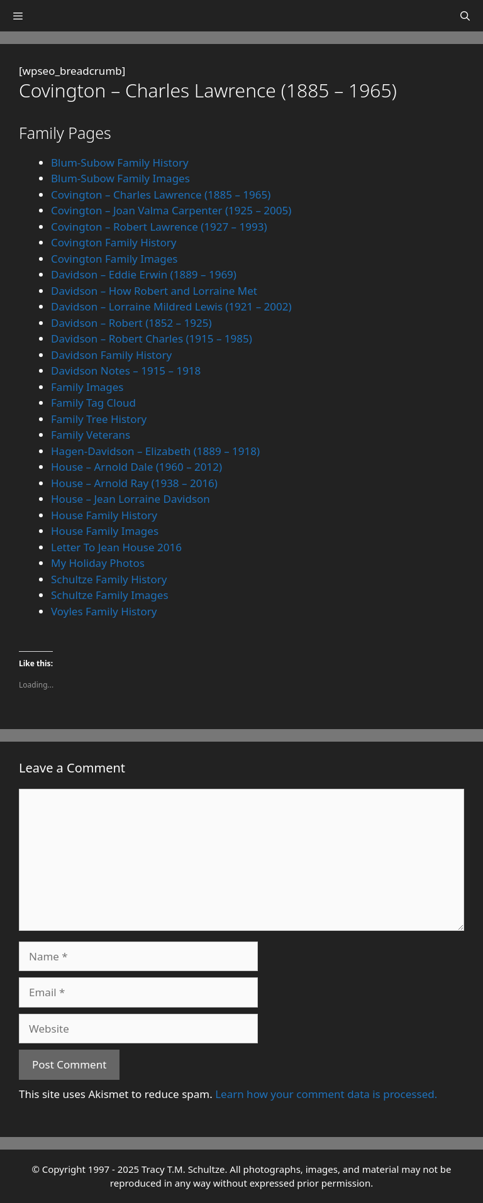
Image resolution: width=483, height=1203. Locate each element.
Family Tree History (99, 419)
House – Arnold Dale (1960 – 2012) (136, 466)
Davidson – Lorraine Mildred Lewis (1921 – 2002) (171, 306)
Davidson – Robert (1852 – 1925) (131, 323)
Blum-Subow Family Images (120, 178)
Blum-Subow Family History (120, 162)
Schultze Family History (109, 579)
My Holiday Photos (98, 563)
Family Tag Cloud (93, 402)
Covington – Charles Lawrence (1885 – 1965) (160, 194)
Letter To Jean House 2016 (116, 547)
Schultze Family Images (110, 595)
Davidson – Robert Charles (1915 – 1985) (151, 338)
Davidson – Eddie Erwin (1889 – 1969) (143, 274)
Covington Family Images (114, 258)
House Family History (104, 515)
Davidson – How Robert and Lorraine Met (154, 290)
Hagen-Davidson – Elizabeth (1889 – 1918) (155, 451)
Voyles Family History (104, 611)
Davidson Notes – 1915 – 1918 (126, 370)
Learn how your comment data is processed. (326, 1094)
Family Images (87, 387)
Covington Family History (113, 242)
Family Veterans (90, 434)
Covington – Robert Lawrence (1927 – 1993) (159, 226)
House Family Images (104, 531)
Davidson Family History (111, 355)
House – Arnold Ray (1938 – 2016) (134, 483)
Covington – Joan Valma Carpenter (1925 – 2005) (171, 210)
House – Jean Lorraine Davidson (130, 499)
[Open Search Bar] (465, 15)
